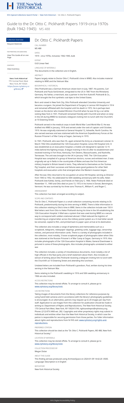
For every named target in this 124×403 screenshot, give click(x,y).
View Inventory (13, 69)
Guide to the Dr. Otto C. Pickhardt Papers (57, 26)
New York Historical (48, 15)
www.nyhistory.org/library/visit (49, 286)
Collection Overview (15, 40)
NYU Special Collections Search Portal (22, 15)
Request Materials (14, 44)
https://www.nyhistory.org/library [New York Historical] (18, 87)
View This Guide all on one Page (18, 56)
